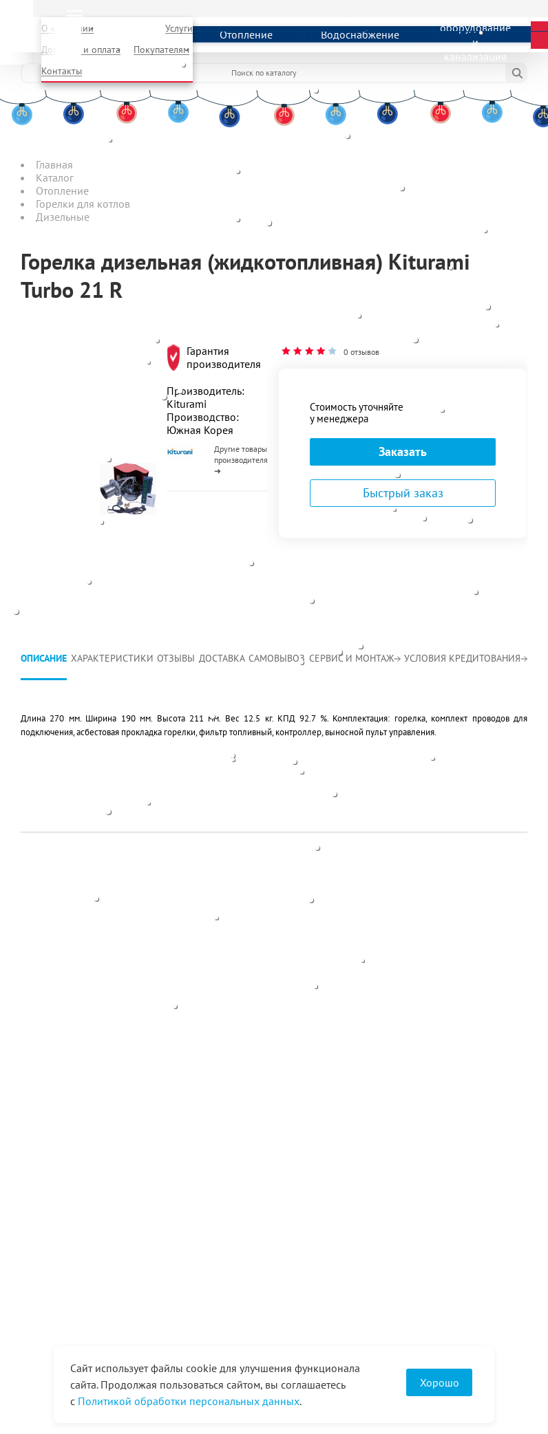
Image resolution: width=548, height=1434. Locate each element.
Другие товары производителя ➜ (241, 460)
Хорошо (439, 1382)
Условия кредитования (465, 658)
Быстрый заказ (403, 493)
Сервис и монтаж (355, 658)
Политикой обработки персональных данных (188, 1401)
